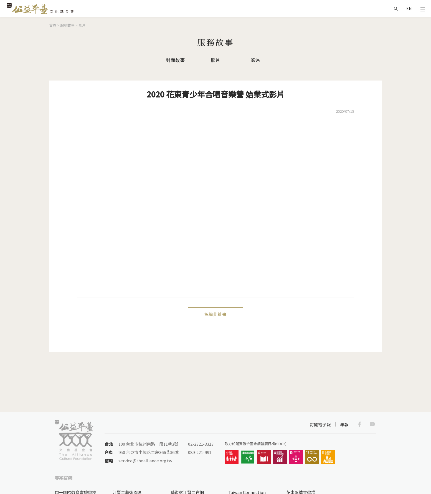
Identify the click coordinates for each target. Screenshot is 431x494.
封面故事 (175, 59)
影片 (82, 25)
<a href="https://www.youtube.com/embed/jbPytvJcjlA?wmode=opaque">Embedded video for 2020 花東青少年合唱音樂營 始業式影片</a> (215, 209)
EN (409, 8)
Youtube (372, 424)
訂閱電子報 (320, 424)
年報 (344, 424)
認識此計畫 (215, 314)
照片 (215, 59)
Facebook (359, 424)
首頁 (52, 25)
